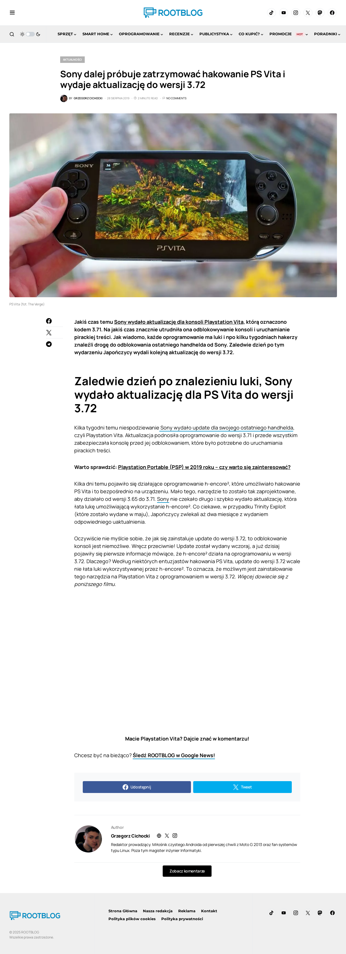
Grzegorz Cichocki (130, 836)
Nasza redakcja (158, 911)
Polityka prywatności (182, 918)
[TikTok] (271, 12)
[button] (12, 12)
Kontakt (209, 911)
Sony (163, 498)
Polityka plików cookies (132, 918)
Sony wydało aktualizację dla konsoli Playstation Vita (178, 321)
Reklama (186, 911)
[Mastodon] (320, 12)
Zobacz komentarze (187, 871)
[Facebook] (332, 12)
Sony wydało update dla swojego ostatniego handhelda (226, 427)
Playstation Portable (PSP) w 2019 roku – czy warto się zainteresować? (204, 467)
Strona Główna (122, 911)
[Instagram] (295, 12)
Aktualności (72, 59)
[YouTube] (283, 12)
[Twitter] (307, 12)
